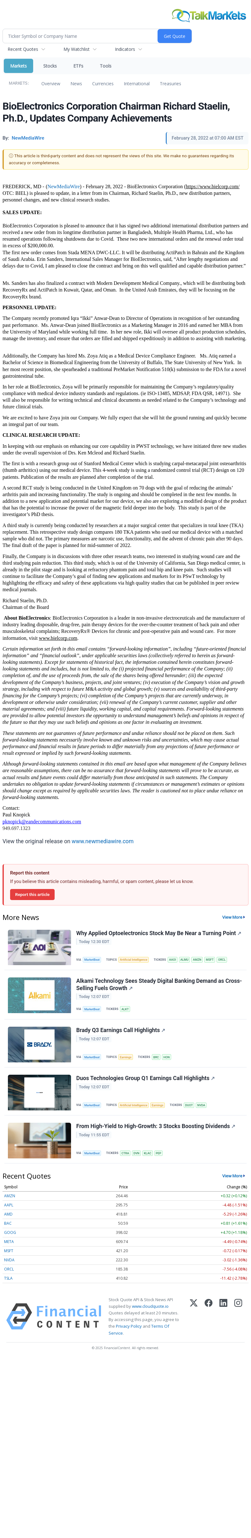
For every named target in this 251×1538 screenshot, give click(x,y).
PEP (160, 1155)
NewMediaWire (63, 186)
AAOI (173, 960)
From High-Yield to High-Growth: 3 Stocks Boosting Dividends (155, 1129)
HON (168, 1058)
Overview (50, 84)
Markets (18, 66)
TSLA (8, 1280)
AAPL (8, 1207)
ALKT (125, 1010)
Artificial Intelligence (134, 960)
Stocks (50, 66)
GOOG (10, 1235)
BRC (157, 1058)
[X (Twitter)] (193, 1319)
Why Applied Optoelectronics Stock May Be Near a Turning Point (159, 933)
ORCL (225, 960)
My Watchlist (76, 49)
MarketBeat (92, 960)
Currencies (103, 84)
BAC (8, 1226)
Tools (105, 66)
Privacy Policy (129, 1329)
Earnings (127, 1058)
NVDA (204, 1106)
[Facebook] (208, 1319)
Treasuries (170, 84)
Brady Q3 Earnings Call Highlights (120, 1031)
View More (232, 917)
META (9, 1244)
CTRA (126, 1155)
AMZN (199, 960)
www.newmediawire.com (103, 841)
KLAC (149, 1155)
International (137, 84)
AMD (8, 1216)
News (76, 84)
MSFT (212, 960)
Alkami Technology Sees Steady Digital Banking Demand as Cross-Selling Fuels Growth (159, 985)
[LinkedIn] (223, 1319)
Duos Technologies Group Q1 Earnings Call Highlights (145, 1080)
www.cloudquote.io (150, 1309)
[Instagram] (238, 1319)
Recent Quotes (23, 49)
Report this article (32, 894)
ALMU (186, 960)
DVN (137, 1155)
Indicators (125, 49)
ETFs (78, 66)
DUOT (191, 1106)
